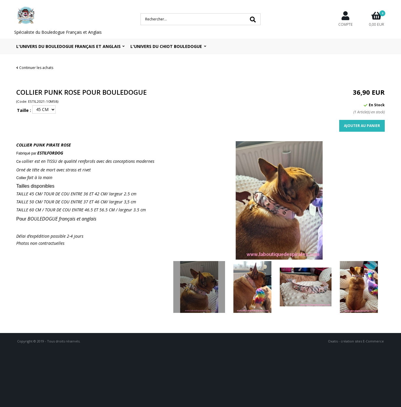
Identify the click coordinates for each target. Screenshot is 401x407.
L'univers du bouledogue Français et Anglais (68, 46)
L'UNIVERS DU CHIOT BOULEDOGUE (166, 46)
